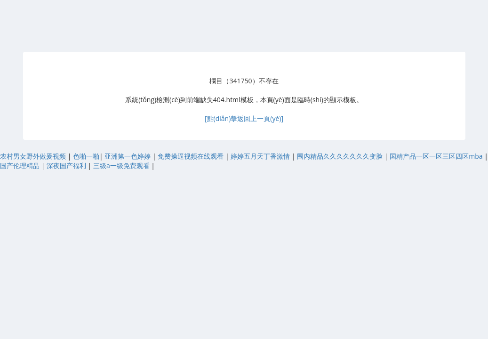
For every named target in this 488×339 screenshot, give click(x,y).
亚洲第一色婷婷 (128, 156)
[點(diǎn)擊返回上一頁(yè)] (244, 118)
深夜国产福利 (67, 165)
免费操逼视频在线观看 (191, 156)
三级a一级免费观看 (122, 165)
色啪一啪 (86, 156)
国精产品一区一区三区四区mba (437, 156)
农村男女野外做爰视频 (34, 156)
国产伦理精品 (20, 165)
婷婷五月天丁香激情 (261, 156)
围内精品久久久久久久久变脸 (340, 156)
